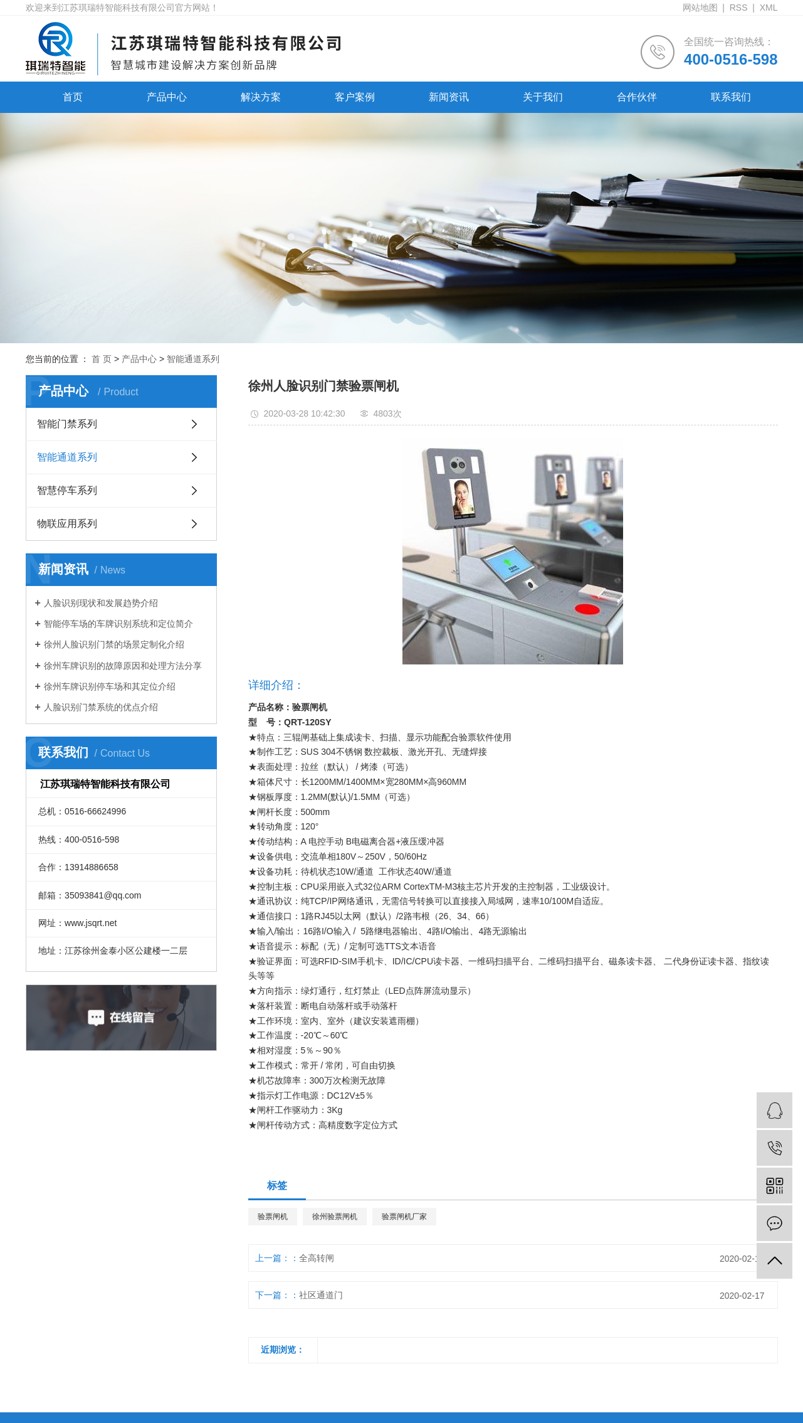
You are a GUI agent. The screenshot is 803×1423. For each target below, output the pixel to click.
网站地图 (700, 8)
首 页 (102, 359)
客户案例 (355, 97)
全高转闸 (316, 1258)
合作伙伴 (637, 97)
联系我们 (731, 97)
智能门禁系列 (67, 423)
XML (769, 8)
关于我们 (543, 97)
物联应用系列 (67, 523)
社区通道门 (321, 1295)
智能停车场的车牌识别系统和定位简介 (118, 624)
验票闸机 (273, 1216)
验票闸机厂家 (404, 1216)
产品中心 (167, 97)
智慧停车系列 (67, 490)
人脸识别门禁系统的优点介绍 (101, 707)
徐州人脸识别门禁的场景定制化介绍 (114, 644)
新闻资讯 (449, 97)
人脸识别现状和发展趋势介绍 (101, 603)
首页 (73, 97)
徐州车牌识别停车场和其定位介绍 (110, 686)
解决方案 (261, 97)
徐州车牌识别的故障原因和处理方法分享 (123, 666)
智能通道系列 (193, 359)
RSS (739, 8)
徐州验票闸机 (334, 1216)
